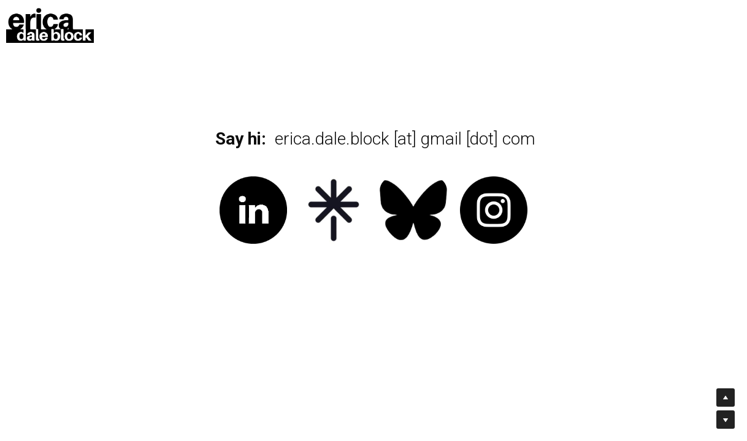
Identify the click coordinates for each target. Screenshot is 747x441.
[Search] (632, 24)
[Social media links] (651, 24)
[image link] (50, 23)
